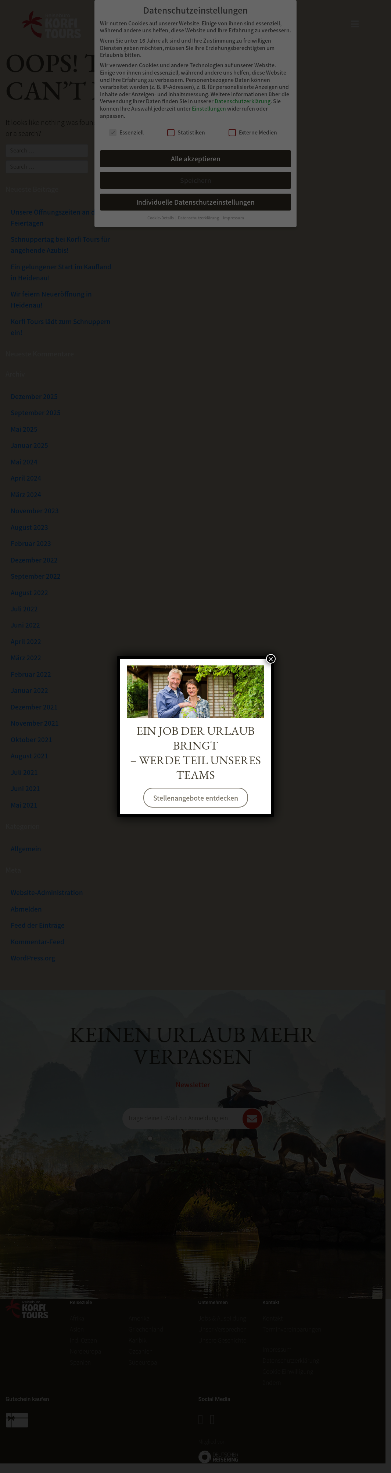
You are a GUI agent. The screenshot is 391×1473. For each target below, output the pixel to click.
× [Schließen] (270, 659)
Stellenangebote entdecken (195, 797)
